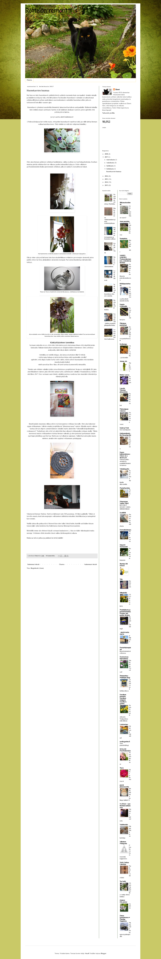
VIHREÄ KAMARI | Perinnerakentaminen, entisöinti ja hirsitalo (125, 259)
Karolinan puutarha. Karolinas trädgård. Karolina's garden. (123, 699)
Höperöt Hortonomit (124, 546)
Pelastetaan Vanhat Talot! (124, 502)
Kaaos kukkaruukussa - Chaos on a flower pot (125, 455)
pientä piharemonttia (124, 786)
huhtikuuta (110, 166)
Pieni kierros (130, 367)
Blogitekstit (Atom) (37, 568)
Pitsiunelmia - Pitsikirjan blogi (125, 676)
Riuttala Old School (124, 564)
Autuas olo (123, 361)
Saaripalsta (123, 238)
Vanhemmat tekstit (90, 564)
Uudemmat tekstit (33, 564)
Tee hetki (123, 881)
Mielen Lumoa (124, 375)
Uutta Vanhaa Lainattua (124, 863)
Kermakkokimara (125, 530)
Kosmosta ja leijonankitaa (124, 658)
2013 (106, 185)
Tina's (122, 768)
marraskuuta (111, 160)
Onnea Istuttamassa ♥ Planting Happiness (125, 918)
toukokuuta (110, 163)
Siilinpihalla (123, 593)
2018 (106, 154)
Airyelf (87, 953)
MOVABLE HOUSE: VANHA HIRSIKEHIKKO (125, 507)
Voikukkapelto (124, 469)
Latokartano (124, 724)
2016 (106, 176)
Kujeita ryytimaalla (123, 305)
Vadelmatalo (124, 824)
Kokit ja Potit (124, 428)
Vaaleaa (130, 906)
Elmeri (117, 89)
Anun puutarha (124, 221)
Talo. (121, 579)
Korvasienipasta (125, 430)
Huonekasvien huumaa (38, 90)
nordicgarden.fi (125, 741)
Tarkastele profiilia (108, 113)
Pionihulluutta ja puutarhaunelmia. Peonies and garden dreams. (125, 612)
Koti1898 (123, 513)
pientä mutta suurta (124, 633)
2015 (106, 179)
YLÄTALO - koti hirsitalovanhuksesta (125, 805)
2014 (106, 182)
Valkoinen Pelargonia (123, 842)
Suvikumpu (123, 344)
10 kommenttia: (50, 556)
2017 (106, 157)
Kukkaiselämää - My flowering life (125, 434)
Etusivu (29, 80)
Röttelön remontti (48, 11)
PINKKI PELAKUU (123, 901)
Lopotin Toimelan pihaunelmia (123, 390)
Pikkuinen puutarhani (123, 324)
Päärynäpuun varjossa (124, 410)
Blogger (103, 953)
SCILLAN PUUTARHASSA (125, 750)
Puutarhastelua (125, 488)
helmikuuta (110, 169)
